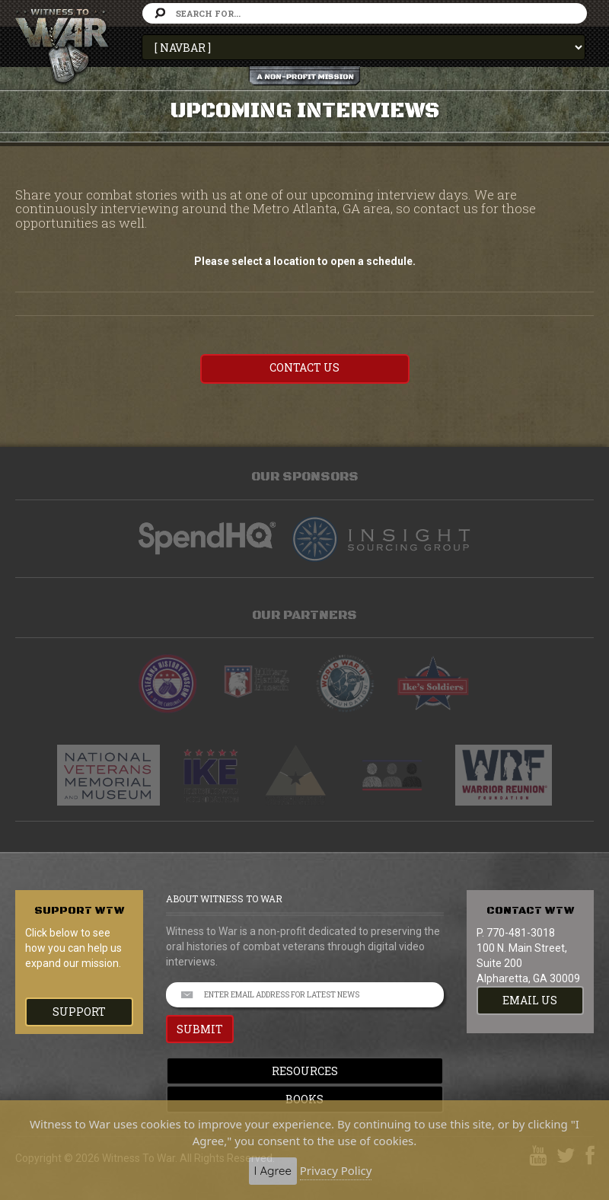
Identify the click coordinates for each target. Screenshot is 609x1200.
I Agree (273, 1170)
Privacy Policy (336, 1170)
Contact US (304, 367)
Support (79, 1011)
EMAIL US (529, 1000)
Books (304, 1099)
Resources (305, 1071)
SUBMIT (200, 1029)
